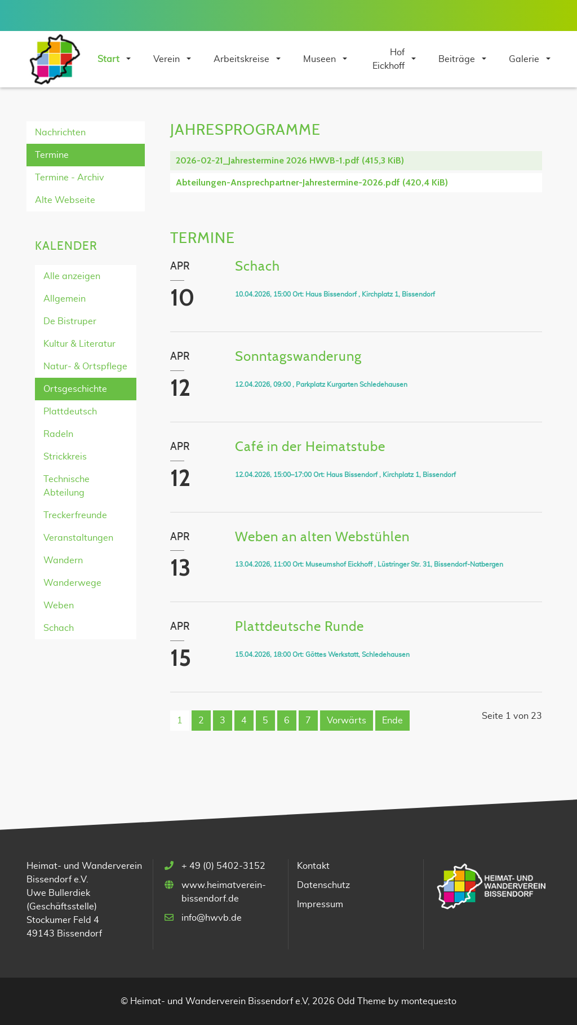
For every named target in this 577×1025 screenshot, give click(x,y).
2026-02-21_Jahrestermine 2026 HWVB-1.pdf (290, 160)
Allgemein (64, 298)
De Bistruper (69, 321)
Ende (392, 720)
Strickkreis (65, 456)
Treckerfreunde (75, 515)
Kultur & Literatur (79, 343)
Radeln (58, 434)
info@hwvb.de (211, 917)
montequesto (428, 1001)
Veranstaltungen (78, 537)
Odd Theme (361, 1001)
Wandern (63, 560)
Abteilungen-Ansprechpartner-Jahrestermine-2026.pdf (312, 182)
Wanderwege (72, 582)
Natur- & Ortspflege (85, 366)
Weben (58, 605)
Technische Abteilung (66, 486)
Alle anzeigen (71, 276)
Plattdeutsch (70, 411)
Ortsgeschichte (75, 389)
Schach (58, 628)
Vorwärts (346, 720)
